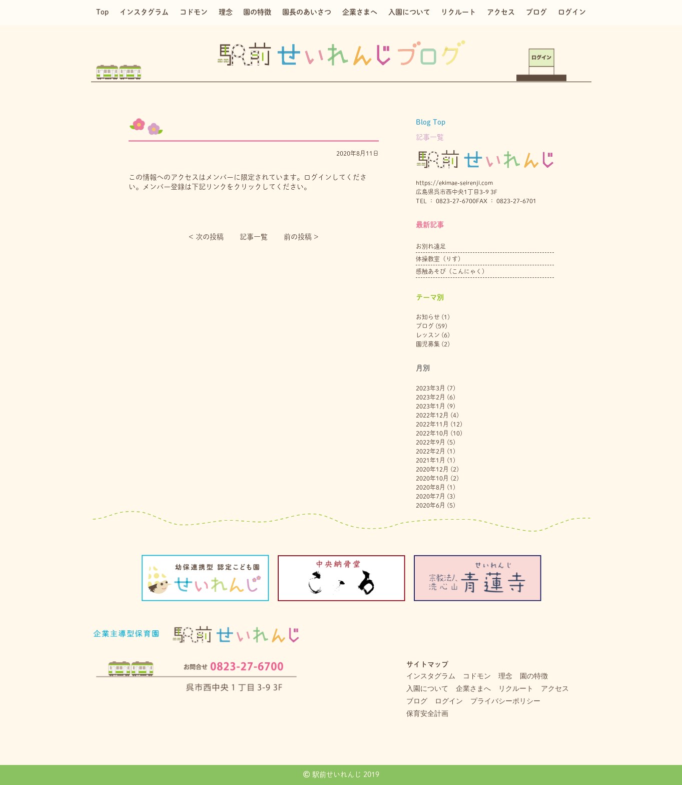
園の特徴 (257, 12)
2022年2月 (430, 451)
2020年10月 (432, 478)
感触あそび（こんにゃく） (452, 271)
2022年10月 (432, 433)
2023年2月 (430, 397)
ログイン (572, 12)
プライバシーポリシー (505, 701)
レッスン (428, 335)
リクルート (458, 12)
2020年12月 (432, 469)
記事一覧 (254, 236)
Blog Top (430, 122)
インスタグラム (144, 12)
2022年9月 (430, 442)
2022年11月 (432, 424)
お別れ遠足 (431, 246)
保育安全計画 (427, 713)
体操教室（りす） (440, 259)
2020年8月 (430, 487)
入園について (409, 12)
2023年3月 (430, 388)
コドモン (194, 12)
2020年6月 (430, 505)
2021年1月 (430, 460)
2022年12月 (432, 415)
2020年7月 (430, 496)
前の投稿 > (301, 236)
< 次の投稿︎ (206, 236)
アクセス (501, 12)
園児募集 (428, 344)
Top (102, 12)
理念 (226, 12)
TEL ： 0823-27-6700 (446, 201)
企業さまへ (359, 12)
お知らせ (428, 317)
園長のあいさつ (306, 12)
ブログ (536, 12)
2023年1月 (430, 406)
